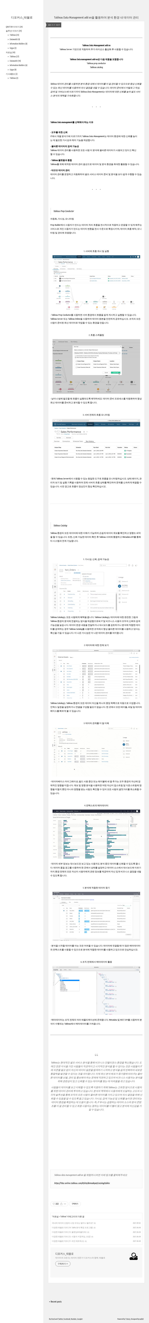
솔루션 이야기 (14, 31)
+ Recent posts (55, 1301)
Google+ (80, 1319)
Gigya (12, 48)
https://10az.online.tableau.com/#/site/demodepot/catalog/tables (82, 1183)
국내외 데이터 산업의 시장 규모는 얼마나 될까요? (72, 1223)
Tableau (14, 35)
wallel (142, 1319)
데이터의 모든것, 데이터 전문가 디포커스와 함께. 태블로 (80, 1258)
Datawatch (14, 39)
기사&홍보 (11, 74)
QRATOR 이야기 (14, 27)
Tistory (127, 1319)
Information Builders (18, 44)
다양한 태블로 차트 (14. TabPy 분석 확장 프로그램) (72, 1227)
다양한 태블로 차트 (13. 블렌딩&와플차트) (69, 1232)
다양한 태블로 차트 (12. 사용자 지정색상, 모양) (71, 1236)
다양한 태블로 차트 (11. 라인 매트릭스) (68, 1241)
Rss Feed (52, 1319)
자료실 (10, 52)
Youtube (73, 1319)
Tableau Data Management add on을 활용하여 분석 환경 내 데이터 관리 (96, 17)
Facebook (67, 1319)
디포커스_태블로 (22, 17)
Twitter (60, 1319)
